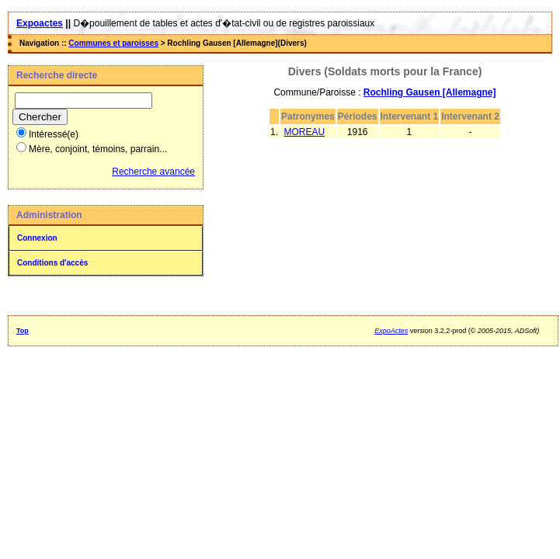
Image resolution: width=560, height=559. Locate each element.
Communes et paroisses (113, 43)
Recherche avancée (153, 171)
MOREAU (304, 132)
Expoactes (39, 23)
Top (22, 331)
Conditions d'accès (52, 263)
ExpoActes (391, 331)
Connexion (37, 238)
